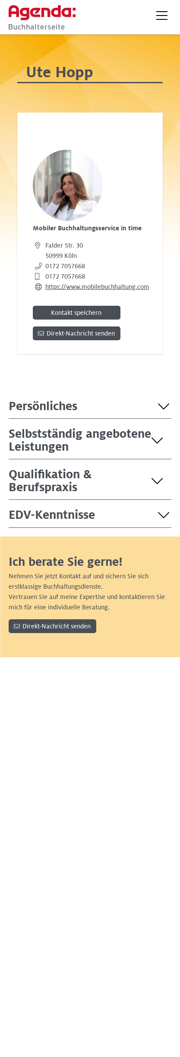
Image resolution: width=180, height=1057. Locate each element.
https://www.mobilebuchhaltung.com (97, 286)
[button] (162, 15)
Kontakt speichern (76, 312)
